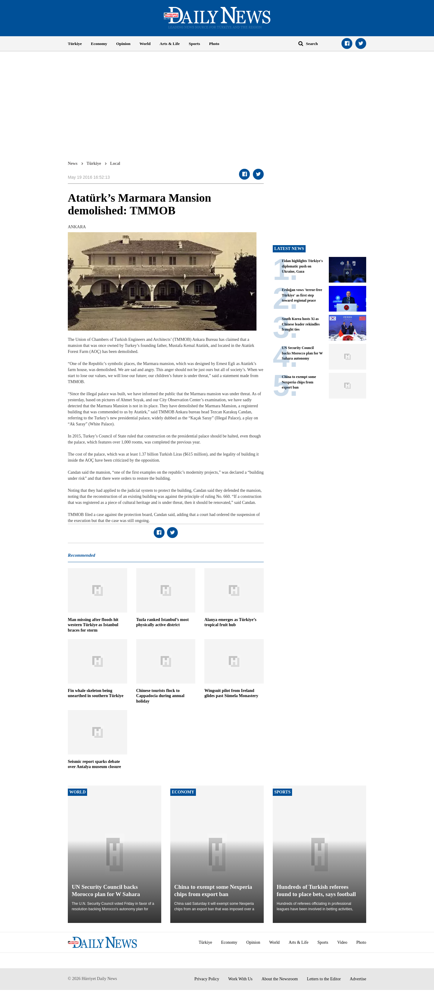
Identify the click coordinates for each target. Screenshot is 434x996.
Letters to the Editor (324, 979)
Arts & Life (170, 43)
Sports (194, 43)
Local (115, 163)
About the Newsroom (280, 979)
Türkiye (75, 43)
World (145, 43)
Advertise (358, 979)
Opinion (123, 43)
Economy (99, 43)
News (72, 163)
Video (342, 942)
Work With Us (240, 979)
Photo (214, 43)
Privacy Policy (206, 979)
